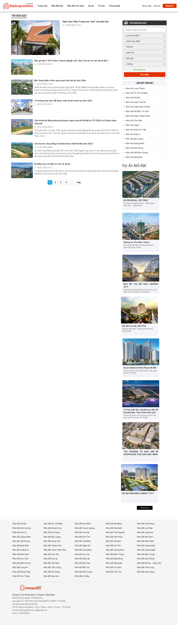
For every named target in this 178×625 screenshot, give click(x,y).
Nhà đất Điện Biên (114, 528)
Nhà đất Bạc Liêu (51, 576)
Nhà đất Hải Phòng (145, 524)
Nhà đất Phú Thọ (82, 537)
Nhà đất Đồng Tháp (21, 571)
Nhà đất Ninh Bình (21, 545)
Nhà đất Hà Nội (19, 524)
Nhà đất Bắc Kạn (82, 563)
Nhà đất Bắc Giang (52, 537)
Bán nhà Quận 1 (133, 125)
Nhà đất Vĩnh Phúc (114, 537)
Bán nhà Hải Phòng (134, 148)
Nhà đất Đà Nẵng (114, 524)
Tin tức (101, 6)
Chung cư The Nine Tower (136, 242)
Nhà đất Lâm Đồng (145, 558)
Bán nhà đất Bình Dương (137, 152)
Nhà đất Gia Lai (51, 558)
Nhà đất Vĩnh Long (145, 567)
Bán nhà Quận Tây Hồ (136, 102)
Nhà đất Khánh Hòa (52, 528)
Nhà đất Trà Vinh (113, 567)
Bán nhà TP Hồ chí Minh (137, 93)
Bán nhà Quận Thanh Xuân (138, 116)
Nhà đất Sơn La (20, 532)
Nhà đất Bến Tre (82, 567)
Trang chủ (42, 6)
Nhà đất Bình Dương (22, 528)
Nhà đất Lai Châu (145, 528)
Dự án (91, 6)
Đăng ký (156, 6)
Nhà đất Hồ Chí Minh (53, 524)
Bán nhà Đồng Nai (134, 157)
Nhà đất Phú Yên (51, 554)
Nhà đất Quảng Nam (115, 550)
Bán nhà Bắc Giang (134, 139)
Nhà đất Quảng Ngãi (146, 550)
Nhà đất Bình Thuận (146, 554)
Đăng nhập (146, 6)
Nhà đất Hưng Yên (52, 541)
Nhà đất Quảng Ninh (22, 537)
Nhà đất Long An (20, 567)
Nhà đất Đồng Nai (114, 563)
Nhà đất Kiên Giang (83, 571)
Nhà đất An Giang (52, 571)
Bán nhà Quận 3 (133, 134)
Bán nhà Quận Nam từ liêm (138, 107)
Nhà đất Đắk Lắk (82, 558)
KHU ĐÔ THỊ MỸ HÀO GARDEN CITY (140, 285)
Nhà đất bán (57, 6)
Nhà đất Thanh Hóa (52, 545)
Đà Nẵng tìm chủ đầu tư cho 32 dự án (52, 164)
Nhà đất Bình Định (21, 554)
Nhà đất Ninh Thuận (115, 554)
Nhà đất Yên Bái (82, 532)
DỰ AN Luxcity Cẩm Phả (134, 326)
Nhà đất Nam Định (145, 541)
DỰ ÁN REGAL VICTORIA (135, 200)
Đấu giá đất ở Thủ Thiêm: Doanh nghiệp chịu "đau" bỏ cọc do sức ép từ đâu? (71, 60)
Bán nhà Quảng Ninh (135, 143)
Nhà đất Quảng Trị (21, 550)
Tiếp (78, 182)
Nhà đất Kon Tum (21, 558)
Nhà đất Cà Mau (82, 576)
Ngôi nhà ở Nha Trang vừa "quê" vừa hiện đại (86, 21)
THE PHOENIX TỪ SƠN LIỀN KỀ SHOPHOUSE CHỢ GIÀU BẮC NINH (140, 453)
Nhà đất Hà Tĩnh (113, 545)
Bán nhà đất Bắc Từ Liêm (137, 111)
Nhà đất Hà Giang (52, 532)
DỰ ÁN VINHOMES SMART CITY (138, 493)
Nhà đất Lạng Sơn (145, 532)
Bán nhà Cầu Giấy (134, 120)
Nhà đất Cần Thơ (114, 571)
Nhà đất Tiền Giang (52, 567)
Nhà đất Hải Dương (21, 541)
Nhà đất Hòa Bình (83, 524)
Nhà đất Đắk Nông (114, 558)
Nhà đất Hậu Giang (145, 571)
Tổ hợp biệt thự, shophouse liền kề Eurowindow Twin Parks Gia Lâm (140, 411)
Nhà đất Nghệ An (82, 545)
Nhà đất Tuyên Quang (84, 528)
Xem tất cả (144, 508)
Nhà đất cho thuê (75, 6)
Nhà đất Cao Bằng (83, 550)
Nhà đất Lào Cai (82, 554)
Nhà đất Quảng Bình (146, 545)
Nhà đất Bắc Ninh (145, 537)
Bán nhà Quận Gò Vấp (136, 129)
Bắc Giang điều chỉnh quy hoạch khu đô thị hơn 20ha (60, 80)
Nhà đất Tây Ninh (51, 563)
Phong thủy (114, 6)
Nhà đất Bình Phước (22, 563)
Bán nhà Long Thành (135, 88)
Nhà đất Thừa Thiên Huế (55, 550)
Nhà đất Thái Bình (83, 541)
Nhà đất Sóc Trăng (21, 576)
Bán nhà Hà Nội (133, 97)
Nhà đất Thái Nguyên (115, 532)
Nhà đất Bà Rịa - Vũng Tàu (149, 563)
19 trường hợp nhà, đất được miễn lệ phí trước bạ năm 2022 (63, 100)
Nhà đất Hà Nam (113, 541)
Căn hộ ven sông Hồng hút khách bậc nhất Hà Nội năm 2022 (63, 143)
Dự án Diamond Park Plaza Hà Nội (139, 368)
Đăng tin (170, 6)
